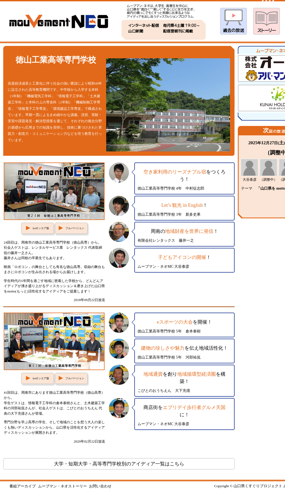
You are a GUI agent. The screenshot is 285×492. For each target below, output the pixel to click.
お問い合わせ (100, 486)
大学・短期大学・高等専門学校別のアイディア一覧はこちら (119, 463)
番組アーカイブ (22, 486)
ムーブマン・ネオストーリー (62, 486)
